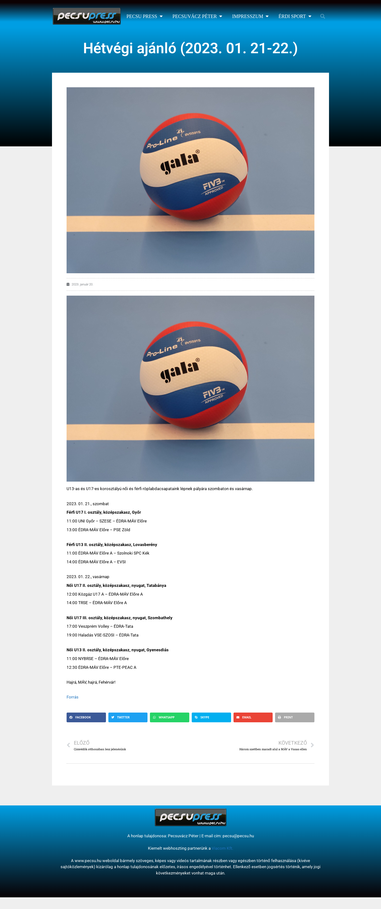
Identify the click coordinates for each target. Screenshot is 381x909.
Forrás (72, 697)
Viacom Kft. (222, 848)
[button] (323, 16)
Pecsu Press (144, 16)
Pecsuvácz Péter (198, 16)
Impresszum (250, 16)
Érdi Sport (295, 16)
